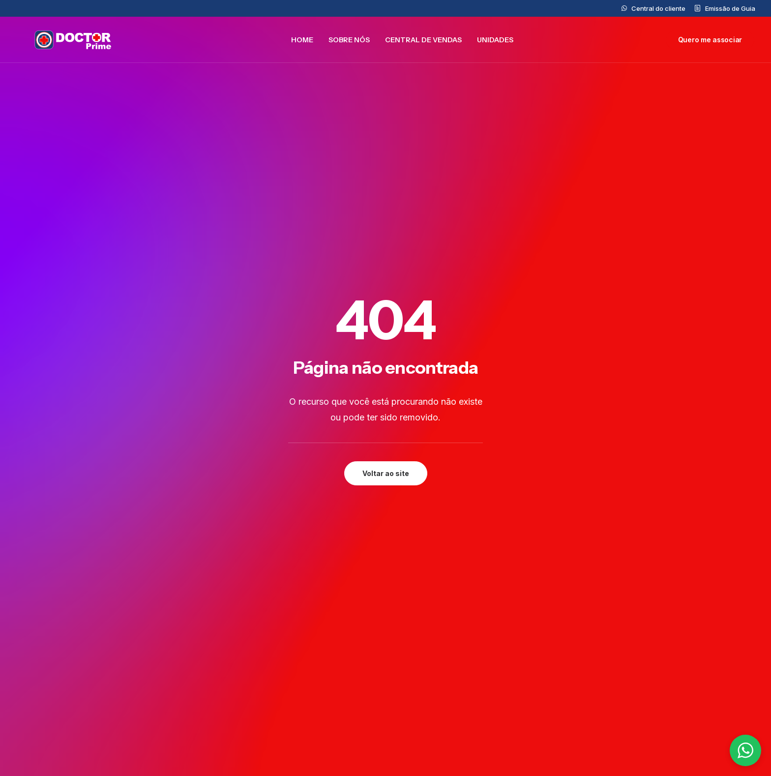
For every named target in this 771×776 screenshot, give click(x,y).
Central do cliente (658, 8)
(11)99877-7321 (435, 694)
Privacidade (625, 608)
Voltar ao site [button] (385, 262)
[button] (123, 505)
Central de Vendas (423, 42)
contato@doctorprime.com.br (461, 628)
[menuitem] (653, 8)
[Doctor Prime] (65, 42)
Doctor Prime (288, 642)
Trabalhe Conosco (297, 697)
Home (302, 42)
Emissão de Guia (730, 8)
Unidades (495, 42)
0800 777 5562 (435, 642)
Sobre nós (349, 42)
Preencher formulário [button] (315, 517)
